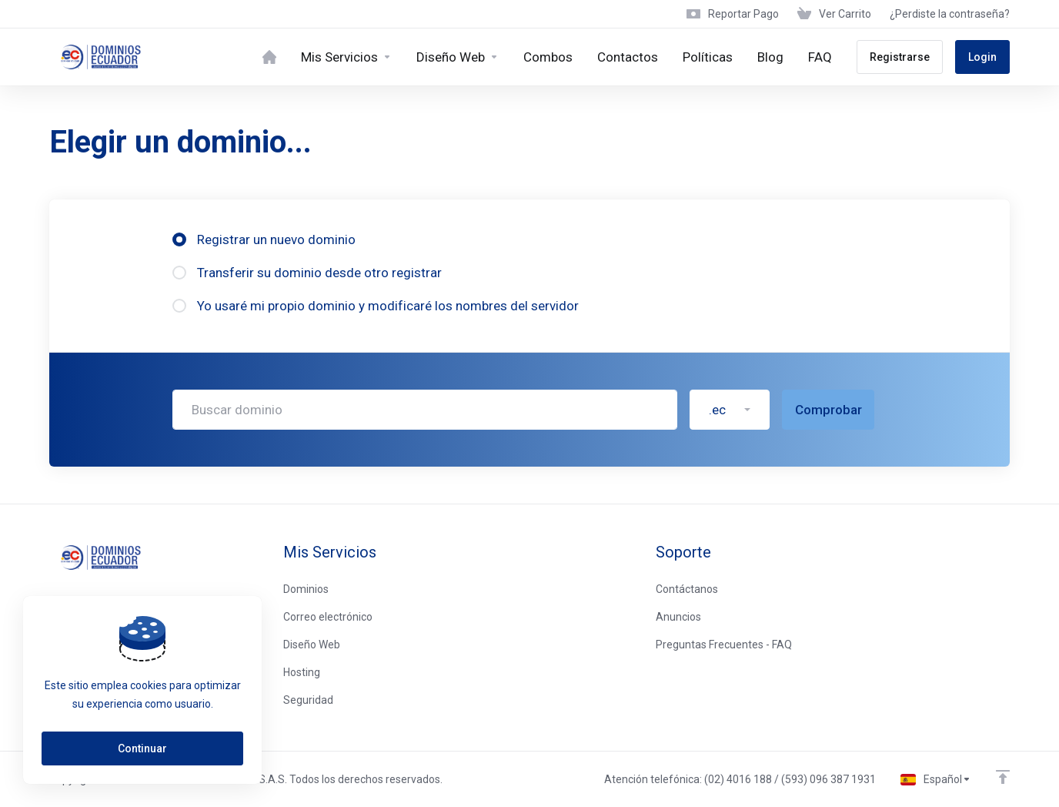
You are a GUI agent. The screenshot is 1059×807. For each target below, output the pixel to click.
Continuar (142, 748)
